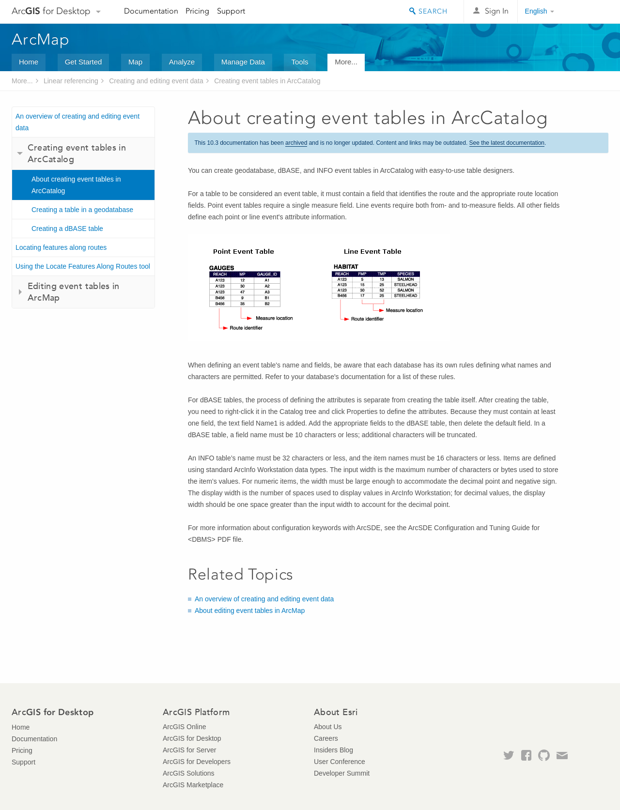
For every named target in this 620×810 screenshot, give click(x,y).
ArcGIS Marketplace (193, 785)
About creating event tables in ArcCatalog (76, 185)
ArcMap (41, 39)
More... (346, 62)
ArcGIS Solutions (189, 773)
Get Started (83, 62)
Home (28, 62)
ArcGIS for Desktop (192, 738)
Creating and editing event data (156, 81)
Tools (299, 62)
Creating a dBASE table (67, 228)
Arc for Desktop (51, 10)
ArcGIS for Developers (197, 761)
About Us (328, 727)
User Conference (339, 761)
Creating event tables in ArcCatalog (267, 81)
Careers (326, 738)
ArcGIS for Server (189, 750)
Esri (587, 11)
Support (231, 10)
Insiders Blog (333, 750)
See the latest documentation (506, 142)
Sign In (497, 10)
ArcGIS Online (184, 727)
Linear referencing (71, 81)
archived (296, 142)
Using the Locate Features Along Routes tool (83, 266)
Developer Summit (342, 773)
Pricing (197, 10)
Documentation (151, 10)
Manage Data (243, 62)
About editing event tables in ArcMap (250, 610)
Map (135, 62)
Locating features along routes (61, 247)
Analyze (182, 62)
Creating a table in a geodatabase (82, 210)
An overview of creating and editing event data (78, 122)
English (536, 11)
